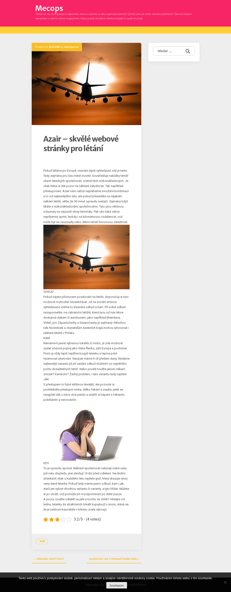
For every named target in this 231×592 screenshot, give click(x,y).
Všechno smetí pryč (50, 559)
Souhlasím (117, 585)
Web (42, 541)
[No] (225, 582)
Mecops (49, 8)
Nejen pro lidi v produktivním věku (113, 559)
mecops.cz (71, 46)
